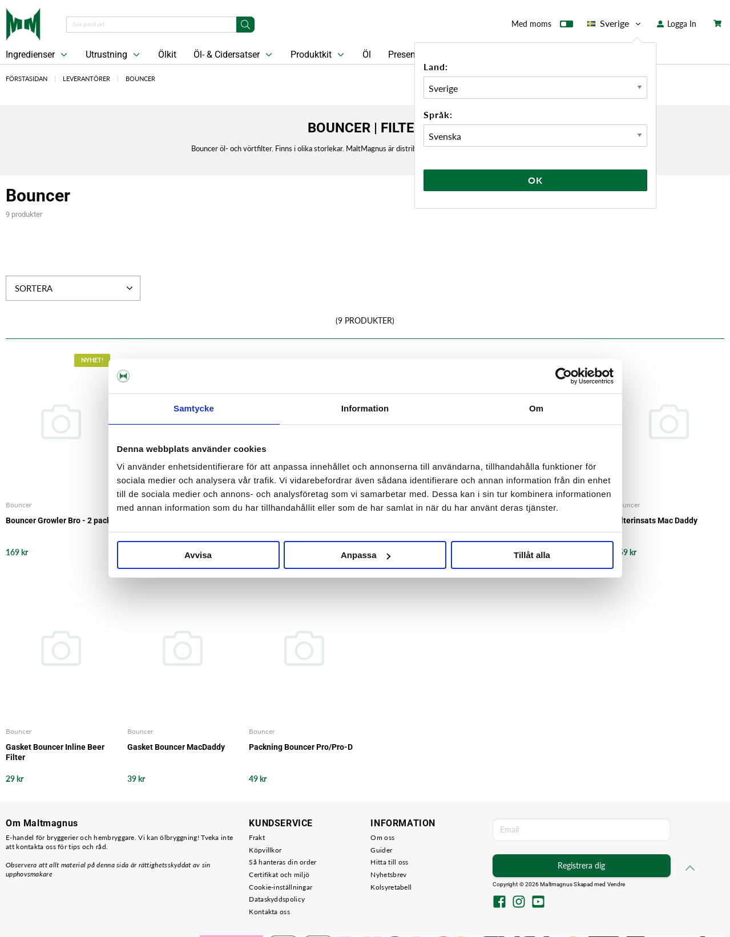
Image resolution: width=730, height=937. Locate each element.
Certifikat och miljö (279, 874)
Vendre (616, 884)
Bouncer (140, 78)
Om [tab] (536, 408)
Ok (535, 180)
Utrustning (114, 54)
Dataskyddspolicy (277, 899)
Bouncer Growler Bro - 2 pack (58, 520)
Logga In (676, 24)
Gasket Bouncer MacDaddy (176, 747)
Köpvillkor (265, 850)
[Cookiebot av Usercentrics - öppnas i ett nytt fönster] (564, 376)
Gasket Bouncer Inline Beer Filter (55, 752)
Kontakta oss (269, 911)
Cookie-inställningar (280, 887)
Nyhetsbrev (388, 874)
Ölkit (167, 54)
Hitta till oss (389, 862)
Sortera (75, 288)
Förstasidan (26, 78)
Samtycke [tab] (194, 408)
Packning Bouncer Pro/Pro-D (301, 747)
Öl (366, 54)
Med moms (542, 26)
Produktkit (318, 54)
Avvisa (198, 555)
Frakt (257, 837)
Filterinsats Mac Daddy (655, 520)
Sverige (615, 23)
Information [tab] (365, 408)
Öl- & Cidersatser (234, 54)
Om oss (382, 837)
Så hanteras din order (282, 862)
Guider (381, 850)
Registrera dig (581, 865)
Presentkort (411, 54)
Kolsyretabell (391, 887)
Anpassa (365, 555)
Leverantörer (86, 78)
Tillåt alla (532, 555)
